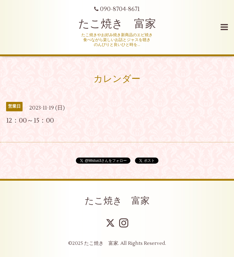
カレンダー (117, 79)
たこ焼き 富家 (117, 24)
